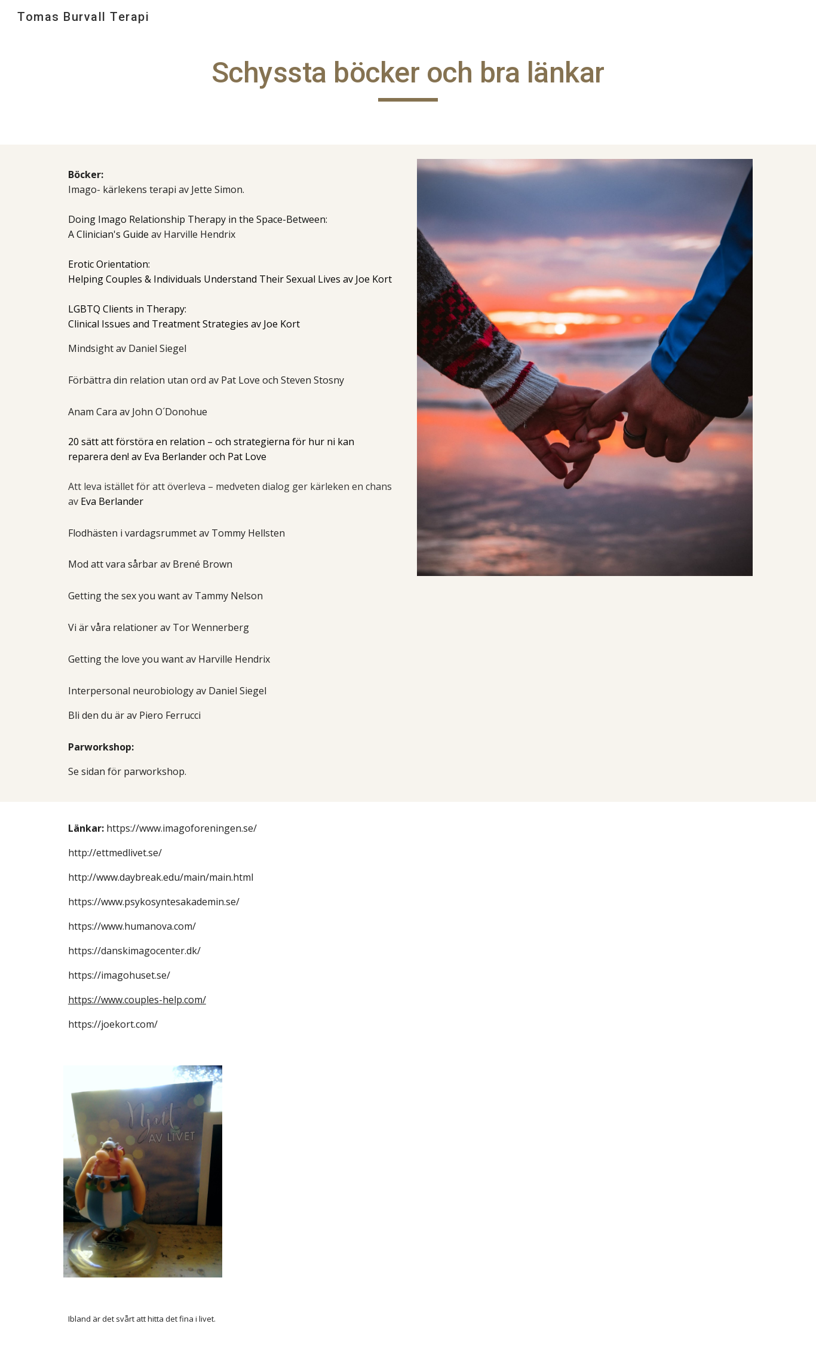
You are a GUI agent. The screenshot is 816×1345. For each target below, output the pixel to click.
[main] (408, 78)
